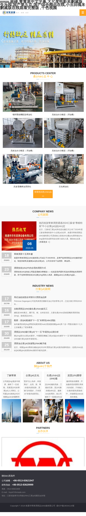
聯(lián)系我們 (8, 476)
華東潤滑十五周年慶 (23, 254)
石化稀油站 (64, 186)
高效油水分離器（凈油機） (63, 114)
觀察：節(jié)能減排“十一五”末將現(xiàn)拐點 (34, 320)
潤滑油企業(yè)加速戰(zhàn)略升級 (30, 343)
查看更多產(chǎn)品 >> (43, 194)
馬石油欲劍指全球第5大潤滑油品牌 (30, 297)
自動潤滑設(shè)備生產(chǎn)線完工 (31, 309)
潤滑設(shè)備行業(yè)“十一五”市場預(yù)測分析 (36, 332)
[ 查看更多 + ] (44, 242)
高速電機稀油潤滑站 (22, 186)
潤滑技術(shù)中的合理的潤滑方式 (30, 268)
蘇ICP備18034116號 (65, 505)
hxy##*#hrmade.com (17, 492)
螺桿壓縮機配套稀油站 (22, 114)
